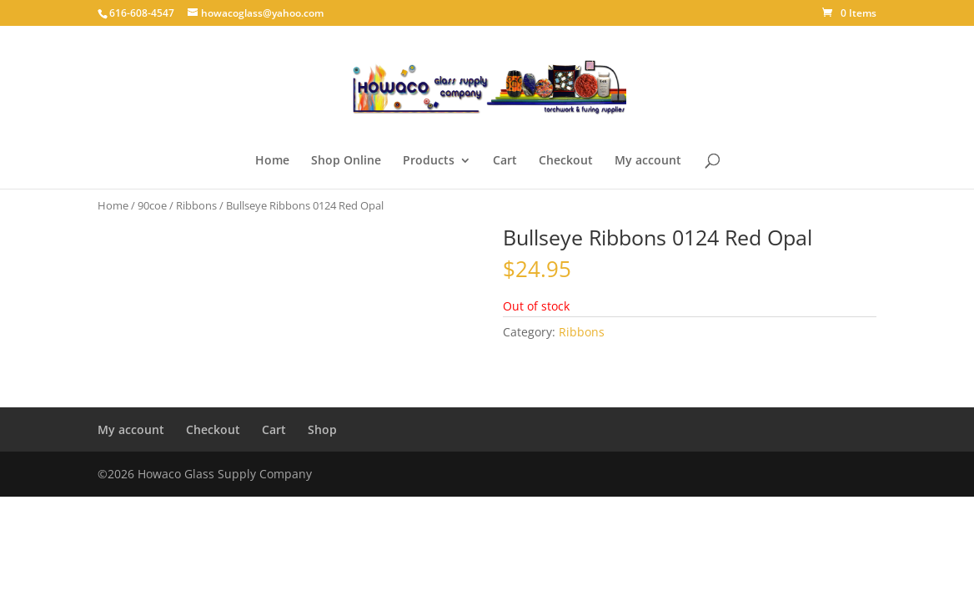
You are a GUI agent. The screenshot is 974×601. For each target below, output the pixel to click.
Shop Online (346, 161)
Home (272, 161)
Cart (505, 161)
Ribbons (196, 205)
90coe (152, 205)
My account (648, 161)
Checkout (566, 161)
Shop (322, 429)
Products (428, 161)
